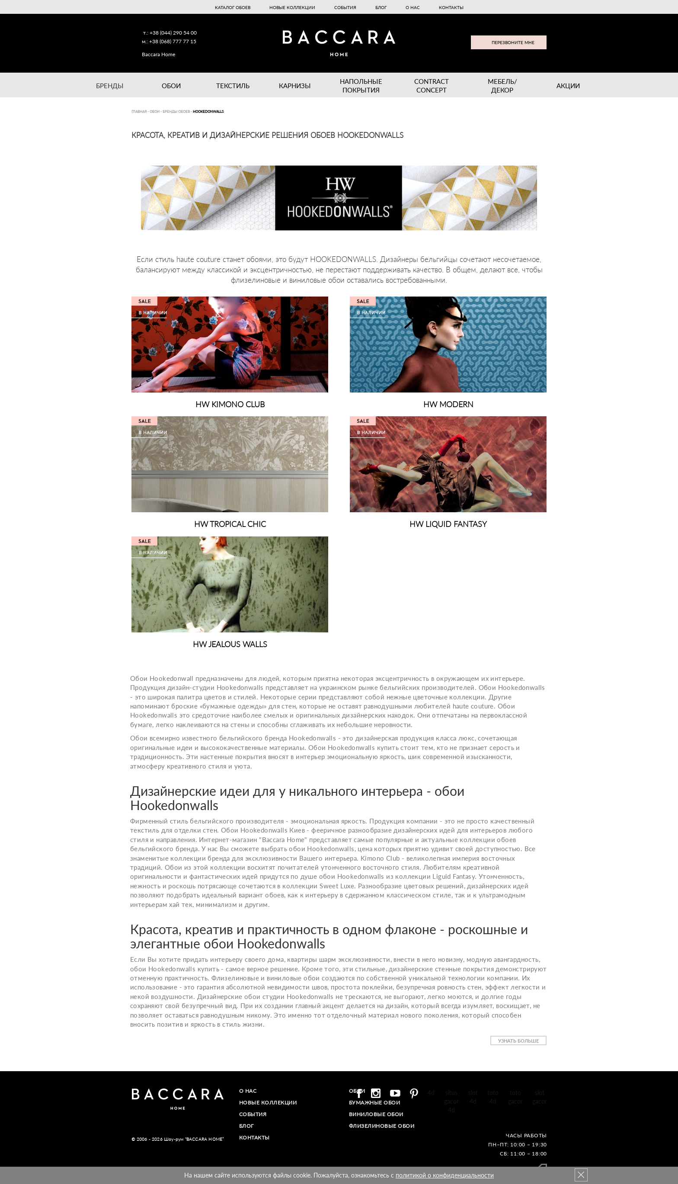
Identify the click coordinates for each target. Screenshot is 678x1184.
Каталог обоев (232, 7)
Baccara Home (158, 54)
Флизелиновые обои (382, 1126)
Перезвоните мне (513, 42)
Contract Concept (431, 85)
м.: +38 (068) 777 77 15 (169, 41)
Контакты (451, 7)
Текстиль (232, 85)
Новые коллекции (292, 7)
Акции (568, 85)
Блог (381, 7)
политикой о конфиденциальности (445, 1175)
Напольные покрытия (361, 85)
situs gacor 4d (451, 1101)
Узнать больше (518, 1041)
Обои (171, 85)
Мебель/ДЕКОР (502, 85)
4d (431, 1092)
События (345, 7)
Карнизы (295, 85)
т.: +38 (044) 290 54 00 (170, 32)
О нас (413, 7)
